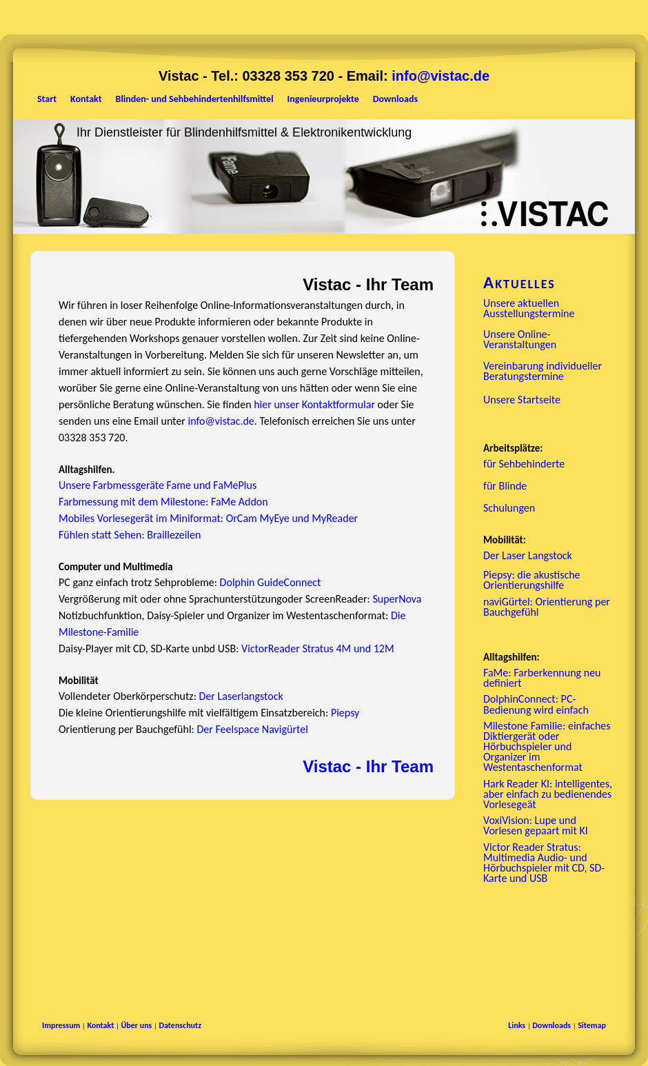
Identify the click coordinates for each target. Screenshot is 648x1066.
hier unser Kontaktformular (314, 404)
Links (516, 1025)
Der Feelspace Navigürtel (251, 729)
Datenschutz (180, 1025)
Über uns (136, 1025)
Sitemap (592, 1025)
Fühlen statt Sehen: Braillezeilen (130, 534)
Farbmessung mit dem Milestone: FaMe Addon (163, 501)
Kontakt (100, 1025)
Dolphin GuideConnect (270, 582)
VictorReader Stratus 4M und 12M (317, 648)
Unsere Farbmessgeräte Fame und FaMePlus (157, 485)
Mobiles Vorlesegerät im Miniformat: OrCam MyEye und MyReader (208, 518)
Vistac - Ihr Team (368, 766)
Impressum (61, 1025)
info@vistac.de (440, 75)
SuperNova (396, 598)
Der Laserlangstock (241, 696)
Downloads (551, 1025)
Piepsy (345, 712)
